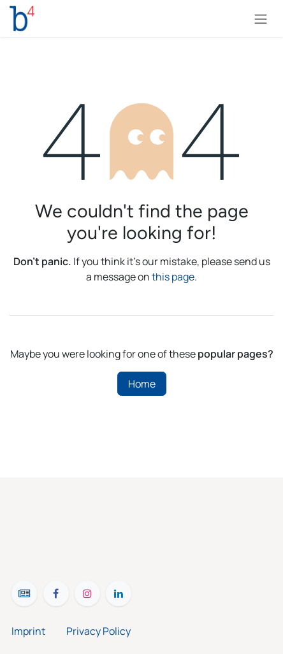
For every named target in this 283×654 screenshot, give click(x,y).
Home (142, 384)
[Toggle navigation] (260, 18)
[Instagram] (87, 593)
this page (173, 277)
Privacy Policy (98, 631)
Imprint (38, 631)
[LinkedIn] (118, 593)
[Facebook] (56, 593)
